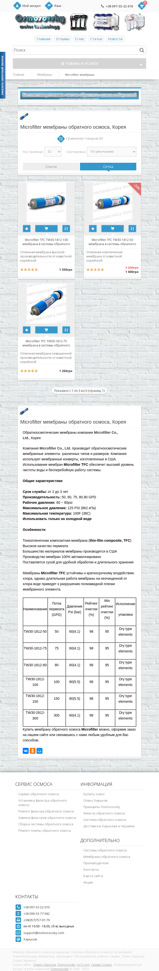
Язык (57, 6)
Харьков (30, 939)
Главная (43, 38)
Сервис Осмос (101, 965)
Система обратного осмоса (104, 819)
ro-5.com (83, 965)
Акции (88, 882)
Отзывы (62, 38)
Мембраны (44, 74)
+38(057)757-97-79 (36, 920)
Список (51, 166)
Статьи (96, 38)
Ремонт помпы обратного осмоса (44, 830)
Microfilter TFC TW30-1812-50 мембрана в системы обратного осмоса (112, 242)
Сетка (108, 166)
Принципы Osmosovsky (101, 807)
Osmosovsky (66, 965)
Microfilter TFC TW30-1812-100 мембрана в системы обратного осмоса (46, 242)
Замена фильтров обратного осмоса (47, 817)
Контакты (91, 869)
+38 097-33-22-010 (119, 6)
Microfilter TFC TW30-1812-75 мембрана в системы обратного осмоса (46, 343)
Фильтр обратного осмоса (104, 813)
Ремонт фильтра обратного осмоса (46, 811)
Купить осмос (94, 794)
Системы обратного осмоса (105, 850)
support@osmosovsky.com (43, 933)
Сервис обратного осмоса (38, 794)
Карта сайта (93, 876)
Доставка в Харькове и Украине (109, 826)
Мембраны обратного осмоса (106, 856)
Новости (115, 38)
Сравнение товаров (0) (84, 138)
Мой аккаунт (31, 6)
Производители (96, 863)
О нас (79, 38)
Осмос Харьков (95, 800)
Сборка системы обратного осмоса (45, 824)
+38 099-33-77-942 (36, 913)
